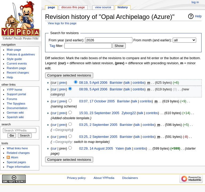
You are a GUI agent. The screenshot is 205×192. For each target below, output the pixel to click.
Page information (18, 166)
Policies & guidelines (21, 54)
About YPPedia (104, 177)
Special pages (16, 162)
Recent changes (18, 72)
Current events (17, 63)
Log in (195, 2)
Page (51, 7)
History (123, 7)
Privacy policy (76, 177)
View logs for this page (62, 23)
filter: (57, 46)
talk (127, 83)
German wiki (15, 112)
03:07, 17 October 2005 (97, 101)
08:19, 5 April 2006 (93, 83)
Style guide (14, 59)
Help (198, 16)
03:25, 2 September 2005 (98, 125)
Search (6, 124)
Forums (12, 99)
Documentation (17, 108)
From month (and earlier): (152, 40)
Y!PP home (14, 89)
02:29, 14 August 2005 (96, 148)
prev (62, 83)
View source (103, 7)
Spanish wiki (15, 117)
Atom (14, 157)
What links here (17, 148)
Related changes (18, 152)
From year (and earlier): (66, 40)
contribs (138, 83)
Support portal (16, 94)
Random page (16, 68)
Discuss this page (73, 7)
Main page (14, 49)
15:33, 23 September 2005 (99, 113)
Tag (52, 46)
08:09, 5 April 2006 (93, 89)
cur (54, 89)
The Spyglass (16, 103)
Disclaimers (130, 177)
